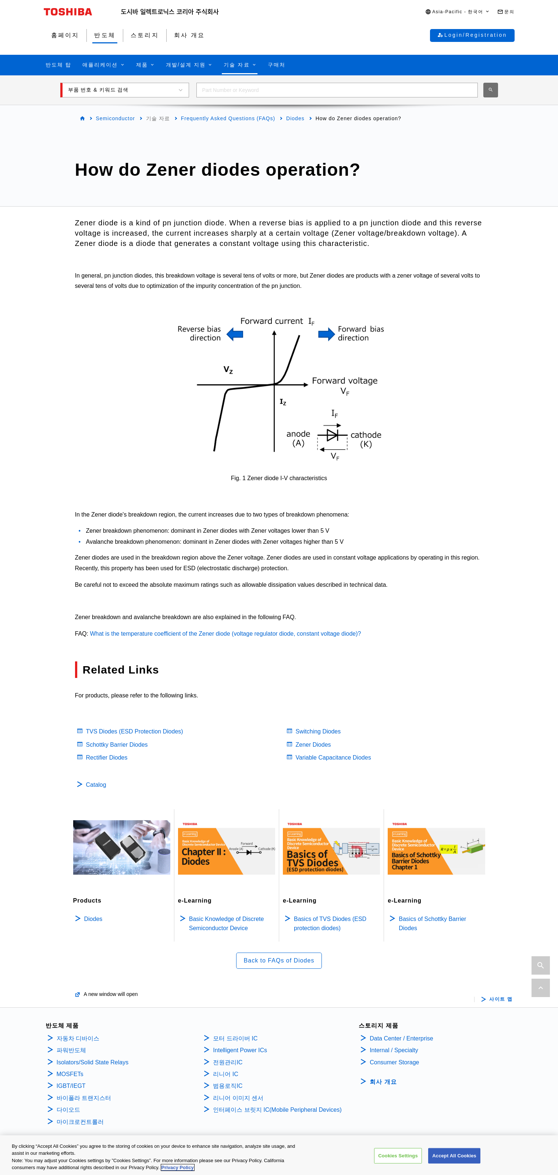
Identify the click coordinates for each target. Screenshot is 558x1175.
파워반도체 (71, 1050)
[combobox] (337, 90)
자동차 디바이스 (78, 1038)
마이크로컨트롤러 (80, 1122)
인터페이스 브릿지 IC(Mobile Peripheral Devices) (277, 1110)
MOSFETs (70, 1074)
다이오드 (68, 1110)
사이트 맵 (500, 999)
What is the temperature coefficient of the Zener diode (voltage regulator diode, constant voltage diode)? (225, 634)
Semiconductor (115, 118)
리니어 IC (225, 1074)
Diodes (295, 118)
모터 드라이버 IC (235, 1038)
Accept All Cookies (454, 1157)
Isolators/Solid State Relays (93, 1062)
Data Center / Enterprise (401, 1038)
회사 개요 (383, 1082)
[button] (458, 12)
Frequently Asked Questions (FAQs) (228, 118)
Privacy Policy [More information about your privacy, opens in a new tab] (177, 1169)
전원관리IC (227, 1062)
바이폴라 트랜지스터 (84, 1098)
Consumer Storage (394, 1062)
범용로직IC (227, 1086)
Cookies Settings (398, 1157)
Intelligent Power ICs (240, 1050)
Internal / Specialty (394, 1050)
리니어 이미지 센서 (238, 1098)
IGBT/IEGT (71, 1086)
